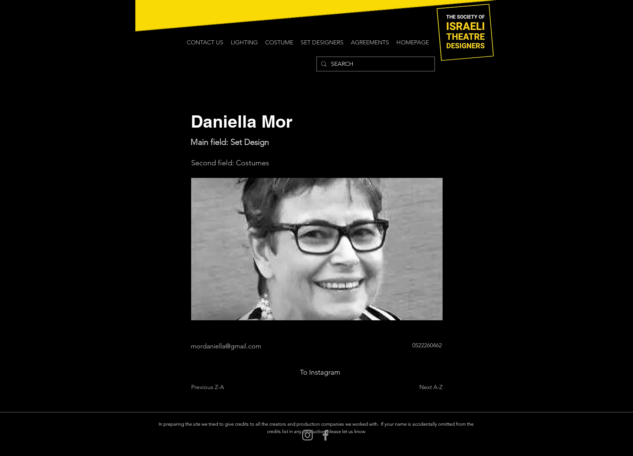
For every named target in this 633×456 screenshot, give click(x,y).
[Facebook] (325, 435)
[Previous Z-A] (215, 387)
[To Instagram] (320, 372)
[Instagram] (307, 435)
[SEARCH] (375, 64)
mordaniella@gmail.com (226, 346)
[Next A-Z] (424, 387)
